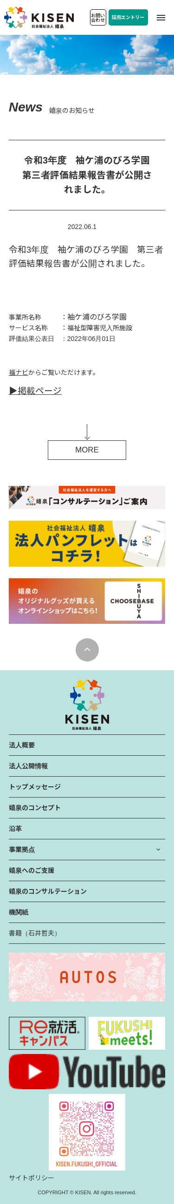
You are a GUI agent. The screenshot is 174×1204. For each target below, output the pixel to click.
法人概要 (22, 745)
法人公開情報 (28, 766)
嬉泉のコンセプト (35, 807)
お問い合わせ (98, 18)
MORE (86, 449)
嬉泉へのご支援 (31, 870)
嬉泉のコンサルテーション (48, 891)
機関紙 (18, 912)
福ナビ (18, 372)
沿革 (15, 828)
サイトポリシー (31, 1178)
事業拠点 (22, 849)
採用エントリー (128, 17)
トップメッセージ (35, 787)
